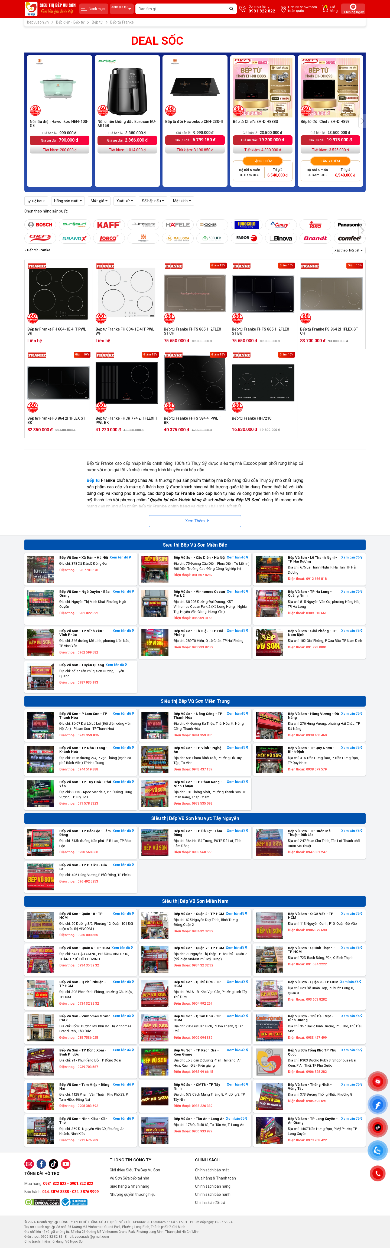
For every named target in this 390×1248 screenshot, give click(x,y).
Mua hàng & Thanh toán (215, 1178)
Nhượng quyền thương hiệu (132, 1194)
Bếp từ (93, 480)
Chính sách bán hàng (212, 1186)
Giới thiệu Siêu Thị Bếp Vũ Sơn (135, 1170)
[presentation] (362, 121)
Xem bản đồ (120, 557)
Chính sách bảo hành (212, 1194)
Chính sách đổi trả (210, 1202)
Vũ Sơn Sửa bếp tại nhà (129, 1178)
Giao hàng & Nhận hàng (129, 1186)
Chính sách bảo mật (212, 1170)
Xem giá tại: (121, 9)
